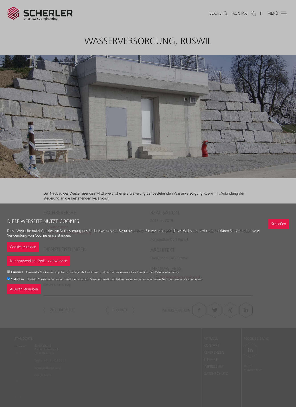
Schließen (278, 223)
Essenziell (17, 272)
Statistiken (18, 279)
